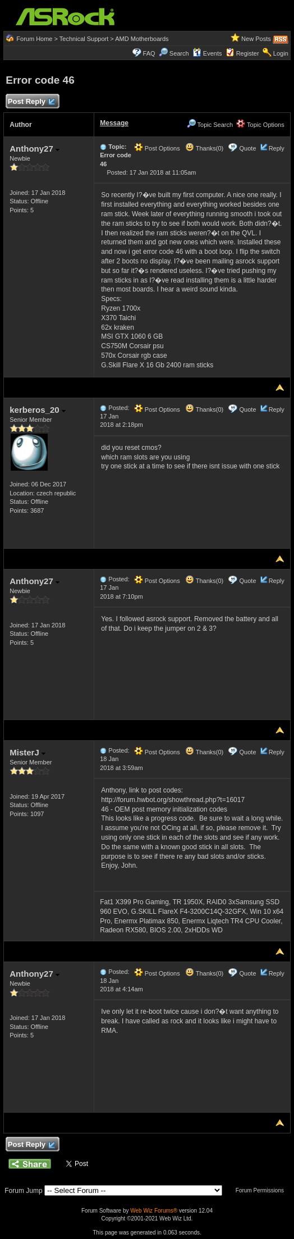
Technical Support (83, 38)
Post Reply (31, 102)
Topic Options (260, 124)
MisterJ (27, 752)
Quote (248, 148)
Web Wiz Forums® (153, 1211)
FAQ (149, 53)
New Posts (256, 38)
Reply (276, 148)
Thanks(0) (204, 148)
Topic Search (210, 124)
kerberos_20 (38, 409)
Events (207, 53)
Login (280, 53)
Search (179, 53)
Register (247, 53)
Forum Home (34, 38)
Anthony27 (34, 148)
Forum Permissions (263, 1190)
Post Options (157, 148)
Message (114, 123)
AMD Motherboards (141, 38)
